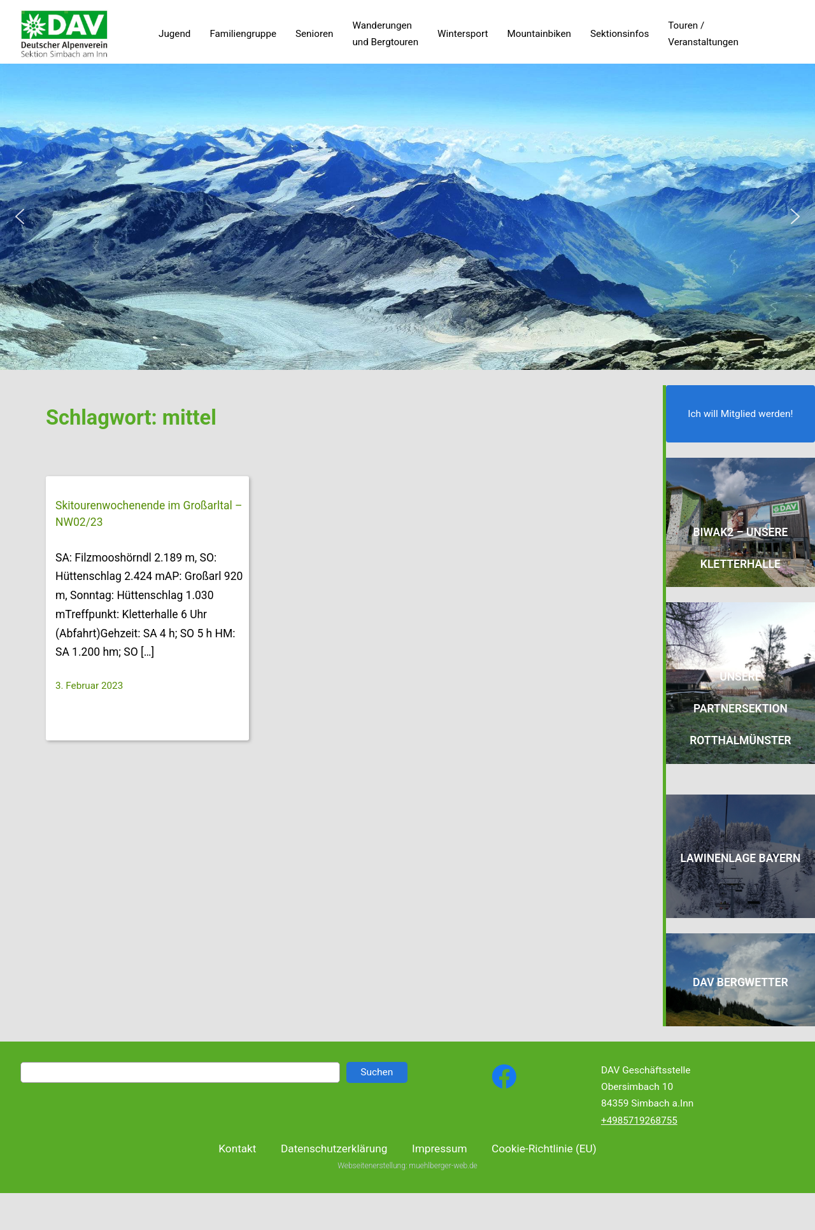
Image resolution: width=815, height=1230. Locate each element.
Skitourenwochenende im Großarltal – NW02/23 (149, 513)
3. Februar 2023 (89, 685)
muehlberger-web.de (443, 1175)
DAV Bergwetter (740, 982)
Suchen (376, 1072)
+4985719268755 (639, 1120)
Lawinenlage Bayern (740, 858)
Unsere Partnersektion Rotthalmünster (740, 708)
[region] (407, 217)
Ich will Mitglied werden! (740, 414)
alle (768, 564)
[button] (20, 216)
